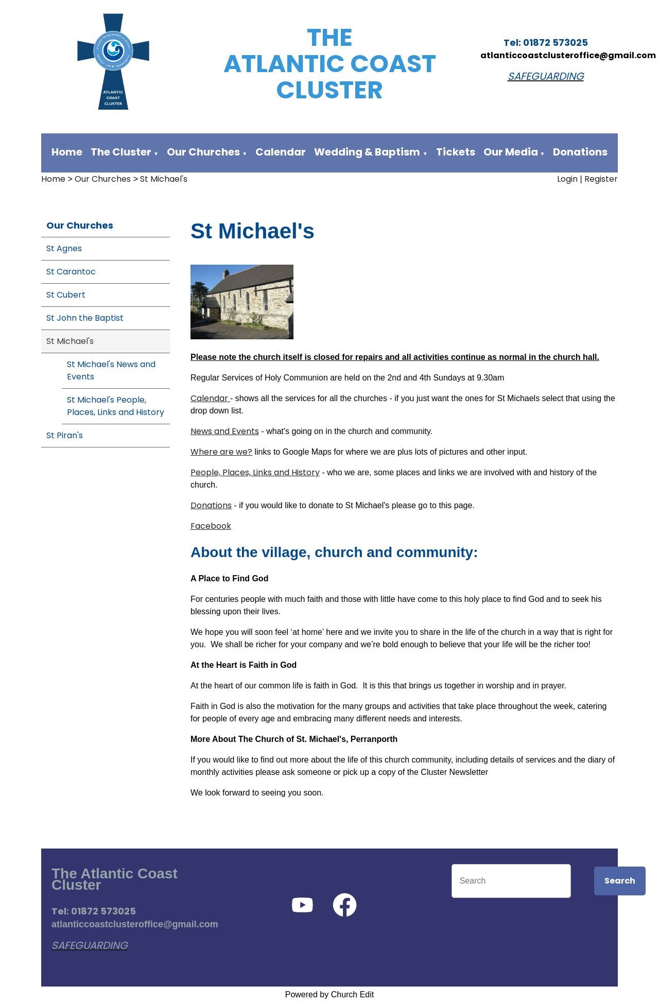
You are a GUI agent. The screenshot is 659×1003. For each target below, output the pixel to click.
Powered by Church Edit (329, 994)
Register (601, 179)
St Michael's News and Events (111, 370)
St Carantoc (71, 272)
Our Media (511, 152)
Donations (580, 152)
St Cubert (65, 295)
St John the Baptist (85, 318)
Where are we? (221, 452)
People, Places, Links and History (255, 472)
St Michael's (163, 179)
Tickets (455, 152)
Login (567, 179)
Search (619, 881)
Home (66, 152)
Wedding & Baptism (367, 152)
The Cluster (121, 152)
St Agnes (64, 248)
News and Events (224, 431)
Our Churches (203, 152)
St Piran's (64, 435)
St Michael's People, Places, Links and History (115, 406)
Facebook (210, 526)
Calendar (280, 152)
